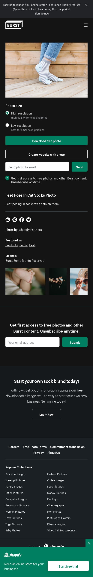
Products (11, 244)
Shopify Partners (30, 229)
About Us (53, 452)
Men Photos (54, 511)
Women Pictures (15, 511)
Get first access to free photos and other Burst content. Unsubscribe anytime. (46, 179)
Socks (24, 244)
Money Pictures (56, 493)
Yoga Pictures (13, 524)
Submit (75, 342)
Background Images (17, 505)
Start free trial (68, 565)
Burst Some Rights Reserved (24, 260)
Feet (32, 244)
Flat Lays (52, 499)
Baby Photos (12, 530)
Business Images (15, 474)
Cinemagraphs (55, 505)
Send (79, 166)
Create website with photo (46, 154)
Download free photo (46, 140)
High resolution (21, 113)
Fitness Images (56, 524)
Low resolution (21, 125)
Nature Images (14, 486)
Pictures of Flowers (58, 518)
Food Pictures (55, 486)
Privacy (38, 452)
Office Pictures (14, 493)
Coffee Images (55, 480)
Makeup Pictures (15, 480)
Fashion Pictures (57, 474)
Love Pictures (13, 518)
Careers (13, 446)
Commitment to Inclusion (67, 446)
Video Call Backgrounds (61, 530)
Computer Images (16, 499)
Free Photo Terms (35, 446)
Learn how (46, 414)
